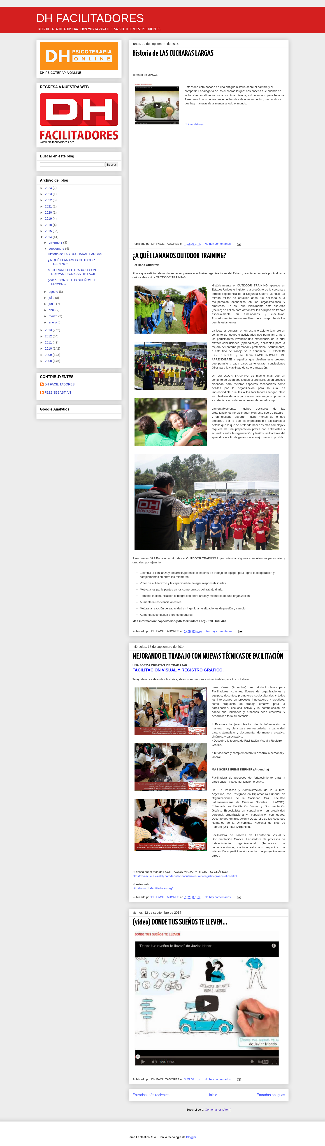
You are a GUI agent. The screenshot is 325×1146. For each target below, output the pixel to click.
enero (53, 322)
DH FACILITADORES (90, 18)
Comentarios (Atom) (218, 1109)
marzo (53, 316)
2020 (49, 212)
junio (52, 304)
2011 (49, 342)
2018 (49, 225)
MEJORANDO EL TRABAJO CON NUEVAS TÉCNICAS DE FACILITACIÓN (207, 656)
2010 (49, 348)
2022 (49, 200)
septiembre (57, 248)
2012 (49, 336)
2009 (49, 355)
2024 (49, 188)
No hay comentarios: (218, 243)
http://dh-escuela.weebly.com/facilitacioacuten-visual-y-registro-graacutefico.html (184, 876)
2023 (49, 194)
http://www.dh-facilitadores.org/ (152, 888)
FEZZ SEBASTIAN (57, 392)
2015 (49, 231)
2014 (49, 237)
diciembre (56, 242)
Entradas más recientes (150, 1095)
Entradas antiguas (271, 1095)
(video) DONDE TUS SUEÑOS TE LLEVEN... (179, 922)
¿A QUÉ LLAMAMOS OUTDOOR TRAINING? (179, 256)
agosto (54, 291)
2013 (49, 330)
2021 (49, 206)
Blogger (191, 1137)
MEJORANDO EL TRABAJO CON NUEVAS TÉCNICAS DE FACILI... (73, 272)
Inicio (213, 1095)
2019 (49, 218)
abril (52, 310)
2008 (49, 361)
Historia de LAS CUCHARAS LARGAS (173, 53)
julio (52, 298)
